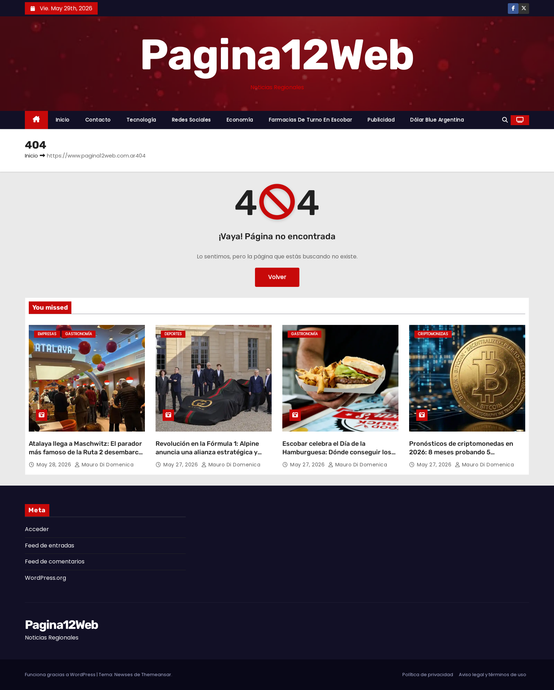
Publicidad (381, 119)
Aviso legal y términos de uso (492, 674)
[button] (505, 120)
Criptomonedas (433, 334)
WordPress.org (45, 578)
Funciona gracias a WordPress (61, 674)
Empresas (47, 334)
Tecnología (141, 119)
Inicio (63, 119)
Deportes (173, 334)
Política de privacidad (427, 674)
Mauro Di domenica (104, 464)
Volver (277, 277)
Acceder (37, 529)
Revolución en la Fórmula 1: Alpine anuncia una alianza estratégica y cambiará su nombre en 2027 (207, 452)
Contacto (98, 119)
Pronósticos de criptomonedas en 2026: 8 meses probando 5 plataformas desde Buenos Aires (461, 452)
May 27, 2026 (181, 464)
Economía (240, 119)
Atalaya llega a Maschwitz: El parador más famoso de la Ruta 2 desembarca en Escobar (85, 452)
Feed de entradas (49, 545)
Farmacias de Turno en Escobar (310, 119)
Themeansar (156, 674)
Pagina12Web (277, 55)
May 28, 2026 (55, 464)
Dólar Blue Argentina (437, 119)
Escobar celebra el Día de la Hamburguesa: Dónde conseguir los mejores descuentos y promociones (337, 452)
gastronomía (78, 334)
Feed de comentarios (55, 561)
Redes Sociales (191, 119)
